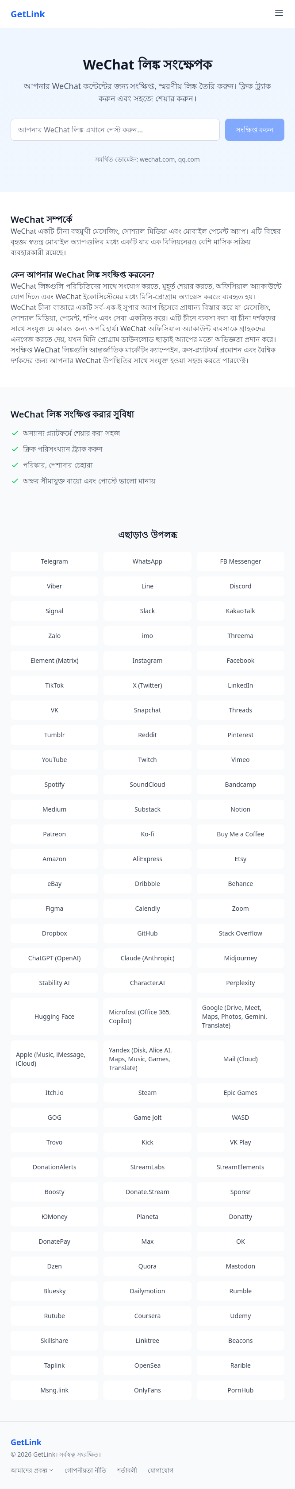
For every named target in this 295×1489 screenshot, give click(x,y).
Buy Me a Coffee (240, 834)
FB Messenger (240, 561)
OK (240, 1241)
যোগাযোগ (160, 1470)
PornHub (240, 1390)
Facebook (240, 660)
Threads (240, 710)
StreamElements (240, 1167)
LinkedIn (240, 685)
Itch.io (55, 1092)
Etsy (240, 859)
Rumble (241, 1291)
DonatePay (54, 1241)
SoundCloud (147, 784)
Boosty (55, 1191)
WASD (240, 1117)
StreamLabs (147, 1167)
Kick (147, 1142)
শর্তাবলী (127, 1470)
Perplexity (240, 982)
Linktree (147, 1340)
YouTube (54, 759)
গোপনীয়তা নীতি (86, 1470)
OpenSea (147, 1365)
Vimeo (240, 759)
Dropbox (54, 933)
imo (147, 635)
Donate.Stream (147, 1191)
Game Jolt (148, 1117)
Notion (240, 809)
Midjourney (240, 958)
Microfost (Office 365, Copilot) (140, 1016)
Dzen (54, 1266)
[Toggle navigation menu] (279, 13)
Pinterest (240, 735)
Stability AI (54, 982)
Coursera (147, 1315)
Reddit (147, 735)
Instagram (147, 660)
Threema (240, 635)
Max (148, 1241)
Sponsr (240, 1191)
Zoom (240, 908)
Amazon (54, 859)
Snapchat (147, 710)
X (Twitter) (147, 685)
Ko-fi (147, 834)
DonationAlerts (55, 1167)
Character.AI (147, 982)
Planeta (147, 1216)
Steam (147, 1092)
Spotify (54, 784)
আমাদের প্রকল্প (32, 1470)
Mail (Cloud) (240, 1059)
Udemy (240, 1315)
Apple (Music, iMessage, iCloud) (50, 1058)
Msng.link (54, 1390)
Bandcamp (241, 784)
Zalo (54, 635)
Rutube (54, 1315)
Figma (54, 908)
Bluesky (54, 1291)
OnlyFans (147, 1390)
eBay (54, 883)
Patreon (54, 834)
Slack (147, 611)
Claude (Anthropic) (148, 958)
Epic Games (240, 1092)
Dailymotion (147, 1291)
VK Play (240, 1142)
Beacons (240, 1340)
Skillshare (55, 1340)
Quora (147, 1266)
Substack (147, 809)
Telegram (54, 561)
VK (54, 710)
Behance (240, 883)
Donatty (240, 1216)
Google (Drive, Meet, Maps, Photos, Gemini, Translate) (234, 1016)
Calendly (147, 908)
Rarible (240, 1365)
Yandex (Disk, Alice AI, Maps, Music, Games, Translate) (140, 1059)
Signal (54, 611)
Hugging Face (54, 1016)
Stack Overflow (240, 933)
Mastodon (241, 1266)
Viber (54, 586)
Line (148, 586)
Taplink (54, 1365)
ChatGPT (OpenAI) (54, 958)
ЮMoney (55, 1216)
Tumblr (54, 735)
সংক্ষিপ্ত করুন (255, 130)
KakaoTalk (240, 611)
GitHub (147, 933)
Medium (54, 809)
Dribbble (147, 883)
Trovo (54, 1142)
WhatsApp (147, 561)
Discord (241, 586)
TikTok (54, 685)
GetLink (28, 14)
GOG (54, 1117)
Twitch (147, 759)
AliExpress (147, 859)
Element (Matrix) (54, 660)
